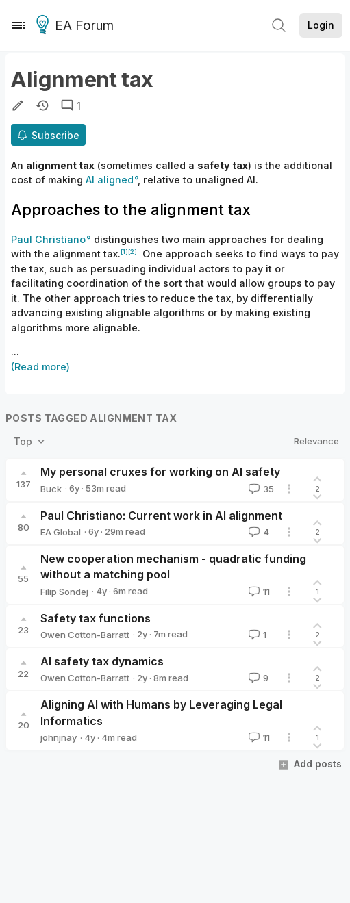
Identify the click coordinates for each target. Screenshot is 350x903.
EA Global (60, 531)
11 (258, 591)
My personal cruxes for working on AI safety (160, 472)
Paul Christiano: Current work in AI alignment (161, 515)
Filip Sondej (64, 591)
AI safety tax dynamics (102, 661)
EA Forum (77, 26)
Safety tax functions (95, 618)
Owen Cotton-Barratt (84, 634)
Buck (51, 488)
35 (260, 489)
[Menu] (18, 25)
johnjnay (58, 737)
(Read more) (40, 366)
